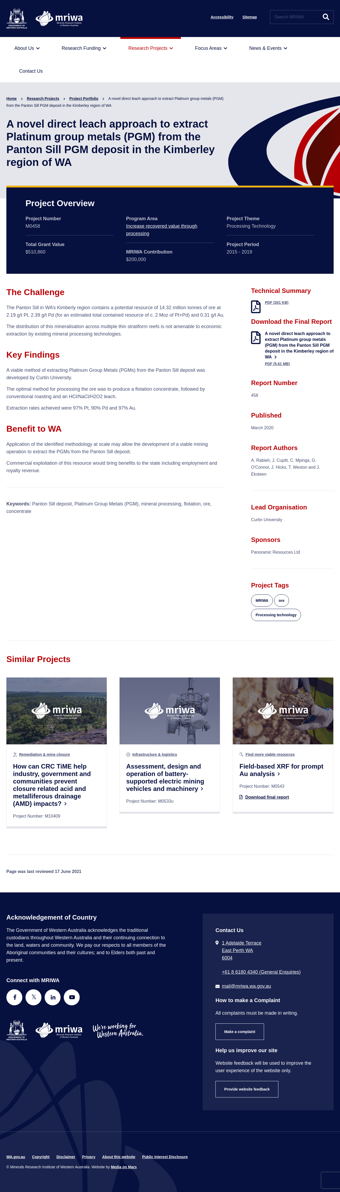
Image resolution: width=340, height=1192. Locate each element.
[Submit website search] (325, 17)
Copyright (40, 1157)
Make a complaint (239, 1032)
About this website (118, 1157)
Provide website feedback (247, 1089)
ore (281, 600)
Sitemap (250, 17)
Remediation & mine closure (44, 754)
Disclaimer (65, 1157)
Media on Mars (124, 1167)
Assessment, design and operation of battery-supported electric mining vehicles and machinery (165, 777)
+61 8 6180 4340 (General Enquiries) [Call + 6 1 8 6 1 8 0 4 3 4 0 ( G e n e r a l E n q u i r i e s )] (261, 972)
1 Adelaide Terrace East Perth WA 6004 (241, 950)
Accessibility (222, 17)
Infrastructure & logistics (154, 754)
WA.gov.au (15, 1157)
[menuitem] (27, 48)
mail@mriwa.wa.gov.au (246, 986)
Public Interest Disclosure (165, 1157)
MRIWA (262, 600)
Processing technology (276, 615)
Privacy (88, 1157)
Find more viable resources (270, 754)
